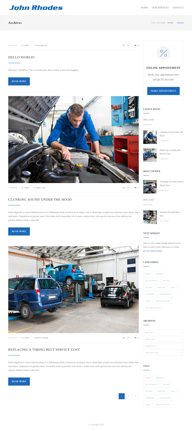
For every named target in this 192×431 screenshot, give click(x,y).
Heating (45, 338)
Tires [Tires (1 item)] (148, 405)
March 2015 (163, 346)
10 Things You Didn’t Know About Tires (172, 183)
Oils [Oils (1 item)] (173, 391)
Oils (43, 187)
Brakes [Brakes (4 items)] (159, 378)
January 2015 (163, 353)
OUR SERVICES (160, 7)
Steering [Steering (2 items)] (149, 398)
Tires (148, 301)
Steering (149, 294)
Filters (149, 287)
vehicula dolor (156, 251)
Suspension (165, 294)
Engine (38, 187)
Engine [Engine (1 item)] (166, 384)
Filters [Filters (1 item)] (149, 391)
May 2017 (163, 332)
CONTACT (178, 7)
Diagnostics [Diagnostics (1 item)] (151, 384)
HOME (144, 7)
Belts (148, 274)
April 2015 (163, 339)
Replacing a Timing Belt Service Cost (44, 349)
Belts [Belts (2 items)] (148, 378)
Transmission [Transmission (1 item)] (163, 405)
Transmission (163, 301)
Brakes (38, 338)
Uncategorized (41, 45)
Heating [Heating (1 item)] (162, 391)
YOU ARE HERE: (158, 23)
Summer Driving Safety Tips (170, 214)
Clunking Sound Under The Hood (40, 199)
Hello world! (21, 57)
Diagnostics (151, 281)
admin (26, 45)
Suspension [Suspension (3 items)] (165, 398)
